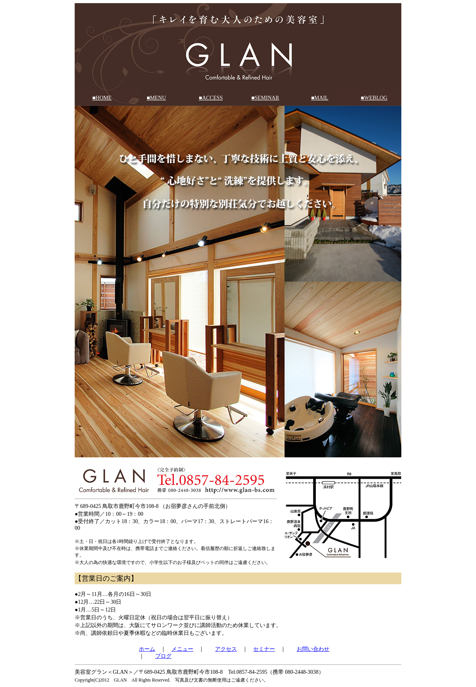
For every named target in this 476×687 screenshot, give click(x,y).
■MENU (156, 98)
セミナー (264, 649)
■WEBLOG (374, 98)
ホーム (147, 649)
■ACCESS (210, 98)
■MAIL (319, 98)
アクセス (226, 649)
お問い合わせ (313, 649)
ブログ (163, 656)
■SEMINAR (265, 98)
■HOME (102, 98)
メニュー (182, 649)
